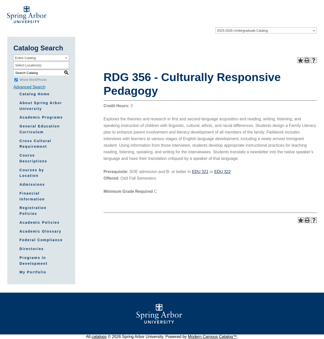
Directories (31, 249)
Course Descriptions (33, 158)
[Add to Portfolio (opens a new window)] (300, 60)
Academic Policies (39, 222)
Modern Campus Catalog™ (212, 336)
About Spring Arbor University (40, 106)
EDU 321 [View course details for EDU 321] (200, 172)
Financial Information (32, 196)
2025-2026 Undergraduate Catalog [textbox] (242, 30)
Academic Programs (41, 117)
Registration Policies (33, 211)
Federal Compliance (41, 240)
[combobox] (266, 30)
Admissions (32, 184)
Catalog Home (34, 94)
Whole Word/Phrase (33, 80)
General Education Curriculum (39, 129)
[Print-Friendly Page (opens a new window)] (307, 60)
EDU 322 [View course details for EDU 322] (222, 172)
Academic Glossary (40, 231)
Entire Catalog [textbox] (25, 58)
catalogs (99, 336)
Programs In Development (33, 261)
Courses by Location (31, 173)
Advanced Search (29, 87)
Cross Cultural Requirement (35, 144)
